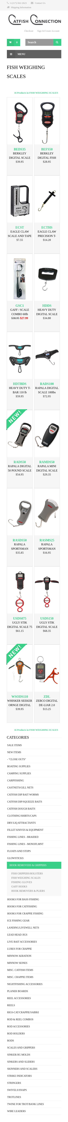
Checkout (28, 31)
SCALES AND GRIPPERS (21, 1047)
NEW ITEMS (14, 752)
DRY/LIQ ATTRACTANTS (21, 823)
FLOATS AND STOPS (19, 851)
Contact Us (40, 3)
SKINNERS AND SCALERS (22, 1069)
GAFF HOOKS (19, 886)
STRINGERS (14, 1083)
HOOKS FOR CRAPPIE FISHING (25, 913)
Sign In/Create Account (48, 31)
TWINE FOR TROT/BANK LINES (25, 1104)
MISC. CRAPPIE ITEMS (20, 977)
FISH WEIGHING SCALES (26, 878)
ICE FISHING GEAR (18, 920)
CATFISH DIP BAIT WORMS (23, 794)
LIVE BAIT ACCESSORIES (22, 941)
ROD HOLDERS (16, 1033)
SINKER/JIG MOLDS (18, 1054)
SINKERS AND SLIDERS (21, 1061)
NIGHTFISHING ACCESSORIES (25, 984)
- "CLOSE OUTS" (16, 759)
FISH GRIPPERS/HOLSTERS (27, 873)
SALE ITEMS (14, 745)
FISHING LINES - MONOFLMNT (25, 844)
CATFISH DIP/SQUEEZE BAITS (24, 801)
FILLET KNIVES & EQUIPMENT (25, 830)
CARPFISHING (15, 780)
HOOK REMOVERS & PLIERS (28, 891)
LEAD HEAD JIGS (17, 934)
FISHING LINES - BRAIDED (22, 837)
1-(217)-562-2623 (18, 3)
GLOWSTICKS (15, 858)
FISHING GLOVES (21, 882)
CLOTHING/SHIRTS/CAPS (22, 815)
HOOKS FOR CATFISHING (22, 906)
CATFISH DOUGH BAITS (21, 808)
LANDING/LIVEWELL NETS (23, 927)
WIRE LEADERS (16, 1111)
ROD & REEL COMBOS (20, 1019)
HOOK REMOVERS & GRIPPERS (28, 865)
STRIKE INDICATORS (19, 1076)
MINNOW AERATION (19, 956)
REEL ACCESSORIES (19, 998)
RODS (10, 1040)
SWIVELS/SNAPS (17, 1090)
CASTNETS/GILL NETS (20, 787)
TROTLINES (14, 1097)
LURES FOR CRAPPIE (19, 949)
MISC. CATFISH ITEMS (20, 970)
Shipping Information (21, 7)
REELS (11, 1005)
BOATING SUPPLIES (18, 766)
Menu (16, 54)
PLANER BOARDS (17, 991)
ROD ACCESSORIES (18, 1026)
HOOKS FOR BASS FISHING (23, 899)
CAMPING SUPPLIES (19, 773)
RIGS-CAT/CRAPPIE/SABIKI (23, 1012)
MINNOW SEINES (17, 963)
